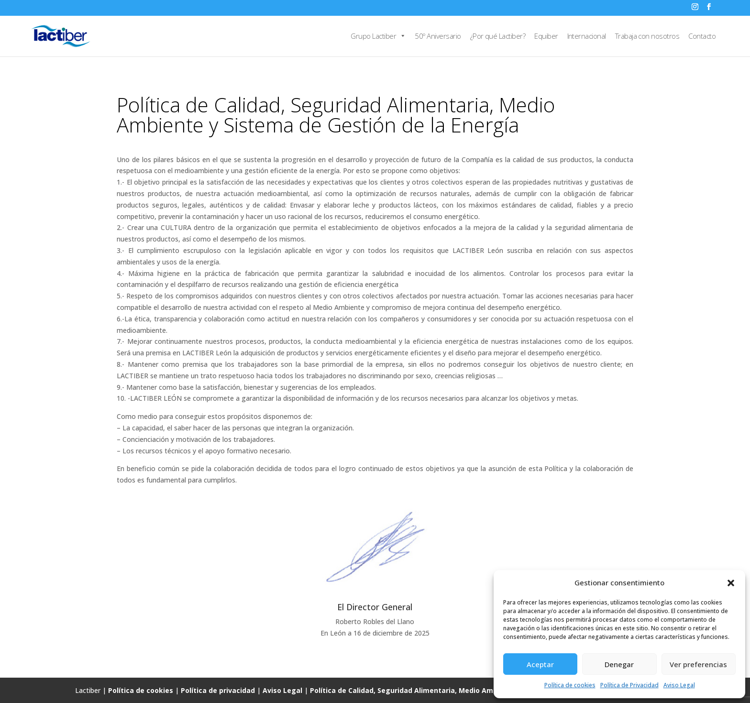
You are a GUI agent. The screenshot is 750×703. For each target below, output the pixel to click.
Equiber (546, 36)
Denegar (619, 664)
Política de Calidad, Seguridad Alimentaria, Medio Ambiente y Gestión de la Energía (453, 690)
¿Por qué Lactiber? (498, 36)
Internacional (586, 36)
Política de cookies (570, 685)
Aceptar (540, 664)
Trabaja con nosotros (647, 36)
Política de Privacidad (629, 685)
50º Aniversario (438, 36)
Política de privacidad (218, 690)
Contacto (702, 36)
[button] (731, 583)
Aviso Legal (679, 685)
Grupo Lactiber (378, 36)
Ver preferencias (698, 664)
